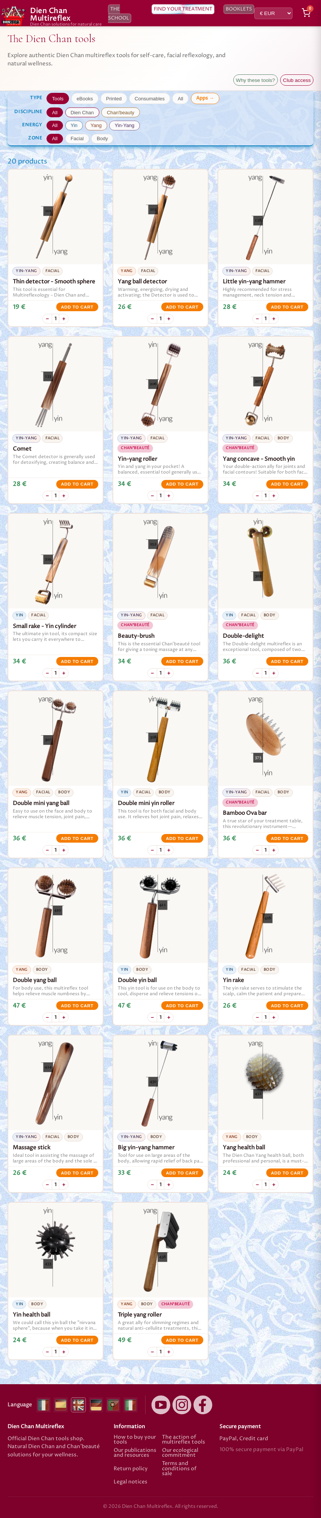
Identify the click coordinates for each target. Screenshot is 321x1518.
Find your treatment (183, 9)
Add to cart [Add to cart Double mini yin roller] (182, 838)
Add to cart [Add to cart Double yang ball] (77, 1005)
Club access (297, 80)
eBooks (84, 98)
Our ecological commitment (180, 1453)
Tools (58, 98)
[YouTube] (161, 1404)
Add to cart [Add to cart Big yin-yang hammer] (182, 1173)
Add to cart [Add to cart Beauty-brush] (182, 661)
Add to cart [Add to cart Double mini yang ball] (77, 838)
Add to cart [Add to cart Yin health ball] (77, 1340)
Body (102, 138)
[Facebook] (203, 1404)
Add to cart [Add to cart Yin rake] (287, 1005)
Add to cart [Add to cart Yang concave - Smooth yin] (287, 484)
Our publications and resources (135, 1453)
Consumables (150, 98)
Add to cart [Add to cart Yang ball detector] (182, 307)
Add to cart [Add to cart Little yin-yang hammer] (287, 307)
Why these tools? (255, 80)
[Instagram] (181, 1404)
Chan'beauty (120, 112)
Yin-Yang (124, 125)
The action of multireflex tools (183, 1440)
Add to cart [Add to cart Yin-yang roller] (182, 484)
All (180, 98)
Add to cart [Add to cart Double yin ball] (182, 1005)
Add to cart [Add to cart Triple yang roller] (182, 1340)
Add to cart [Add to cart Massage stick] (77, 1173)
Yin (73, 125)
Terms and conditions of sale (179, 1469)
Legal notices (130, 1482)
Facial (77, 138)
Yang (96, 125)
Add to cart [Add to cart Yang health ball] (287, 1173)
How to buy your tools (135, 1440)
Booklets (239, 9)
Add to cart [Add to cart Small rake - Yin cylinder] (77, 661)
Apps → (205, 98)
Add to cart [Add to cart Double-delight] (287, 661)
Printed (114, 98)
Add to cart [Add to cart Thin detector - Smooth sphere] (77, 307)
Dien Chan (82, 112)
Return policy (131, 1468)
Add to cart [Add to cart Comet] (77, 484)
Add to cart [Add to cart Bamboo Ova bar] (287, 838)
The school (118, 13)
